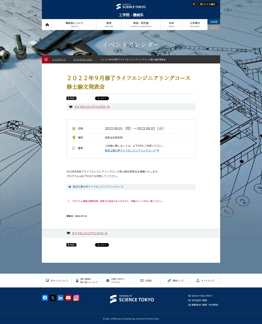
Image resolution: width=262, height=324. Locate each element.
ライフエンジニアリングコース (92, 106)
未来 (171, 24)
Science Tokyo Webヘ (202, 295)
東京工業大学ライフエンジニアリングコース (132, 150)
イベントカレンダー (83, 59)
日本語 (214, 21)
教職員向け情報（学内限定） (206, 304)
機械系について (74, 24)
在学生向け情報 (199, 300)
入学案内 (194, 24)
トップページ (47, 24)
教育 (109, 24)
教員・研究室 (141, 24)
